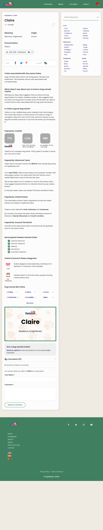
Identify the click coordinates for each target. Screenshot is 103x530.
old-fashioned (8, 358)
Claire (15, 15)
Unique (85, 28)
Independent (68, 45)
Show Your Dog (14, 526)
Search (10, 520)
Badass (85, 36)
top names (73, 4)
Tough (85, 47)
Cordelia (29, 378)
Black (66, 64)
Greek (85, 61)
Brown (66, 66)
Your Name (10, 456)
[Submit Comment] (15, 486)
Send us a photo (13, 431)
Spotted (67, 69)
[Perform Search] (98, 17)
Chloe (10, 373)
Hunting (85, 38)
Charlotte (12, 378)
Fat (65, 71)
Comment (9, 466)
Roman (85, 64)
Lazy (65, 54)
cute (8, 347)
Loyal (84, 54)
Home (10, 515)
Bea (45, 378)
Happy (85, 45)
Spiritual (67, 31)
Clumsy (85, 52)
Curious (85, 50)
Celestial (86, 31)
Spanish (85, 66)
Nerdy (85, 33)
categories (48, 4)
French (85, 71)
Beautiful (67, 38)
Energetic (67, 52)
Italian (85, 69)
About (10, 523)
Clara (28, 373)
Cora (46, 373)
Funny (66, 36)
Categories (12, 518)
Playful (66, 47)
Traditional (68, 33)
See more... (30, 384)
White (66, 61)
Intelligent (67, 50)
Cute (66, 28)
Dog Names (8, 15)
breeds (60, 4)
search (86, 4)
